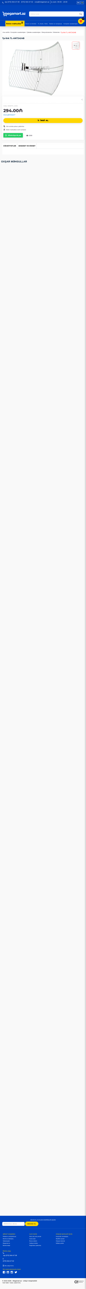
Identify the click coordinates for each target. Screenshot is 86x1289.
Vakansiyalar (6, 1241)
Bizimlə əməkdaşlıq (8, 1238)
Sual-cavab (32, 1238)
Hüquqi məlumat (60, 1241)
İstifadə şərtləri (60, 1243)
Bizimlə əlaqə (6, 1245)
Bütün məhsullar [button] (14, 23)
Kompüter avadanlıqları (71, 23)
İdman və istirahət (30, 23)
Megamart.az (6, 1243)
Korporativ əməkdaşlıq (62, 1236)
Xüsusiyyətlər (9, 146)
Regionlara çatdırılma (35, 1245)
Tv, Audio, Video (43, 23)
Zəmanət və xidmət (26, 146)
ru (78, 2)
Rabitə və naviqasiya (55, 23)
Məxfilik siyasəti (60, 1238)
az (82, 2)
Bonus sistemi (33, 1241)
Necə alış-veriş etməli (35, 1236)
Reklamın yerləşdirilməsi (9, 1236)
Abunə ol (31, 1224)
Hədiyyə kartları (33, 1243)
